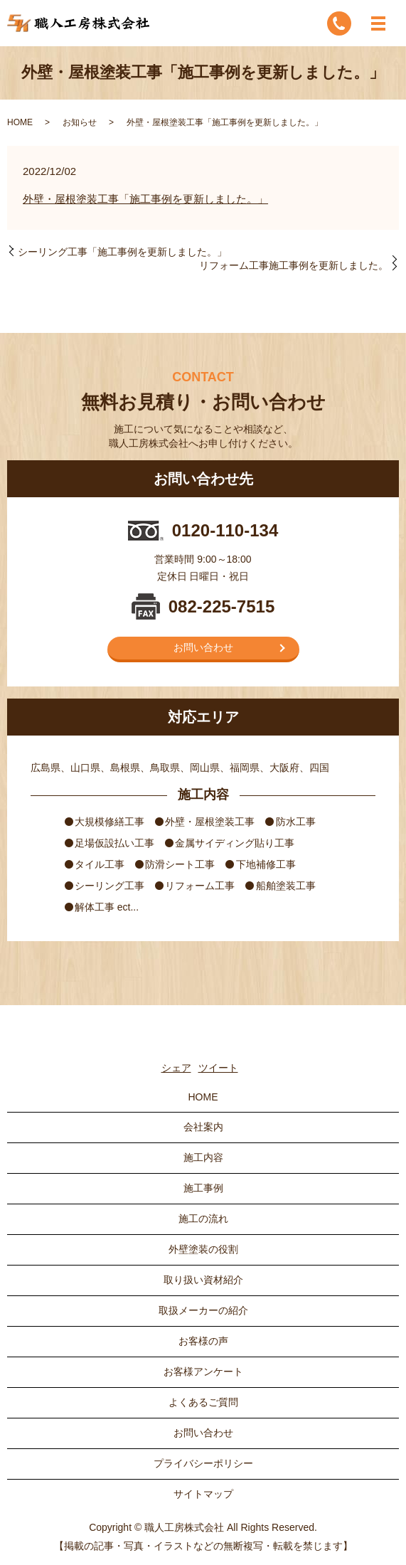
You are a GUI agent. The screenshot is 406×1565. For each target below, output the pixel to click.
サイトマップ (203, 1494)
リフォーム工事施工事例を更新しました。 (293, 265)
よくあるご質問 (203, 1402)
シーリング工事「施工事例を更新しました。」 (122, 252)
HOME (20, 122)
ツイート (218, 1067)
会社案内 (203, 1126)
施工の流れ (203, 1218)
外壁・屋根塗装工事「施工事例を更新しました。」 (145, 199)
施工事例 (203, 1188)
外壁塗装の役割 (203, 1249)
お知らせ (80, 122)
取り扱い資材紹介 (203, 1279)
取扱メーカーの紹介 (203, 1310)
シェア (176, 1067)
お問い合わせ (203, 647)
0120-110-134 (225, 530)
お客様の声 (203, 1341)
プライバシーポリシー (203, 1463)
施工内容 (203, 1157)
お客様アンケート (203, 1371)
